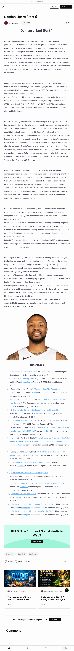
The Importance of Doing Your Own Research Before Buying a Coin (19, 598)
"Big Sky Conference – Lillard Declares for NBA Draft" (32, 511)
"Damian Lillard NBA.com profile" (23, 372)
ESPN (28, 455)
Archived (49, 372)
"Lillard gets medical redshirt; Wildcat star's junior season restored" (37, 483)
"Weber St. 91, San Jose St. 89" (23, 494)
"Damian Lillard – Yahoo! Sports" (24, 420)
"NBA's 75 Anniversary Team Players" (26, 379)
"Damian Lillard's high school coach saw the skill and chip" (35, 410)
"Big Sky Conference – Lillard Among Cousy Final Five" (33, 504)
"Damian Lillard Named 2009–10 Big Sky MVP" (29, 473)
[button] (37, 2)
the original (25, 382)
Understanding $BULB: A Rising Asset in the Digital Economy (53, 598)
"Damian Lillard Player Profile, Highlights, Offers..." (31, 462)
